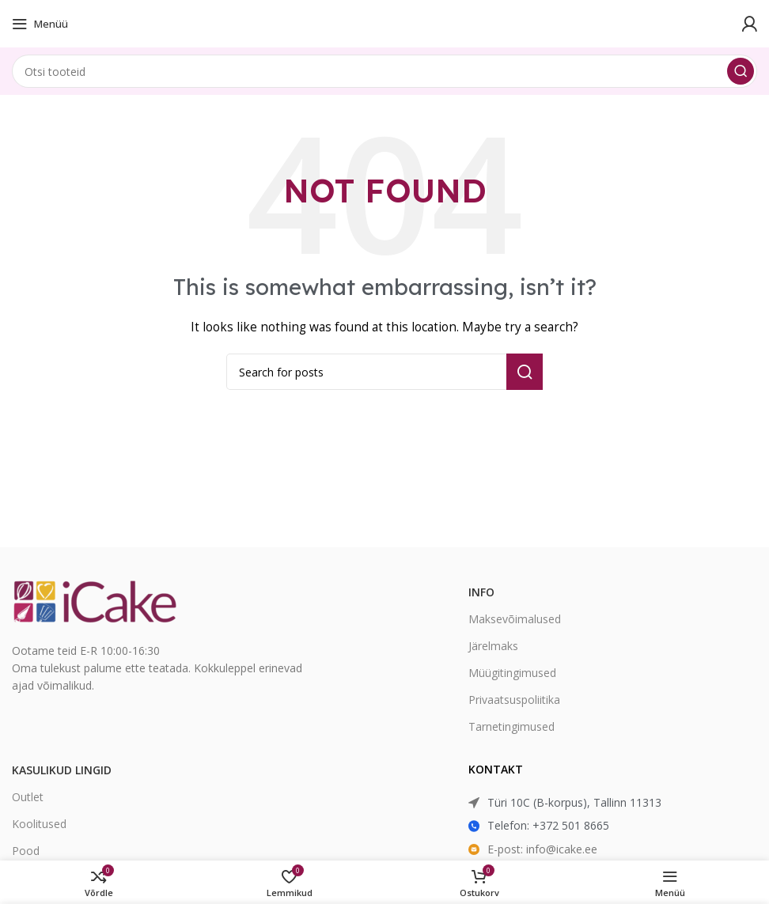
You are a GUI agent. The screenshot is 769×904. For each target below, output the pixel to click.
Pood (26, 850)
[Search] (384, 71)
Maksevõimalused (514, 618)
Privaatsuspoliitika (514, 699)
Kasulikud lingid (62, 769)
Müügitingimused (512, 672)
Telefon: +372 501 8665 (548, 825)
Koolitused (39, 823)
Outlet (28, 796)
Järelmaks (493, 645)
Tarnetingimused (511, 726)
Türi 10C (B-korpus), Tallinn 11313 (574, 802)
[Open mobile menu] (40, 24)
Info (481, 592)
